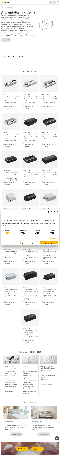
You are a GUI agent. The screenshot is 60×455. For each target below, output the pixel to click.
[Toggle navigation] (57, 2)
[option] (11, 375)
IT (50, 2)
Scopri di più (5, 40)
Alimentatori (9, 7)
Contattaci (20, 449)
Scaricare (40, 449)
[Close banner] (57, 212)
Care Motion (9, 422)
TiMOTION (3, 7)
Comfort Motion (37, 422)
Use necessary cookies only (29, 243)
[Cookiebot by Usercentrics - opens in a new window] (49, 212)
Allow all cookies (49, 243)
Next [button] (58, 375)
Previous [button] (1, 375)
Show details (52, 238)
